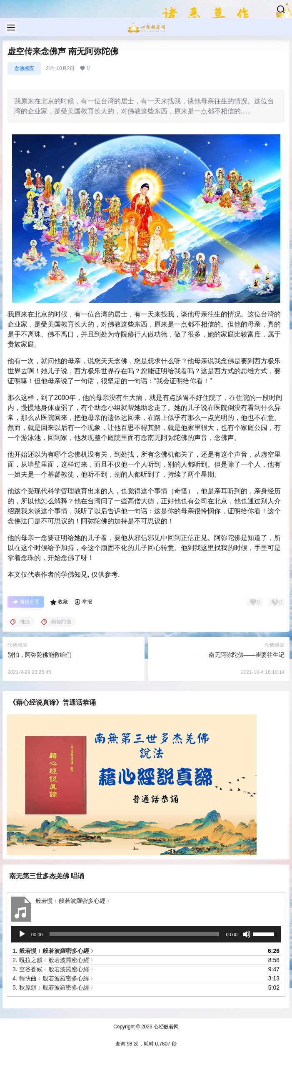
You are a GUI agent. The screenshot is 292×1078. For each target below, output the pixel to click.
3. (53, 969)
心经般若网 (165, 1027)
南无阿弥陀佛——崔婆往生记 (247, 654)
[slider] (135, 934)
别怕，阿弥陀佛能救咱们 (39, 654)
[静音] (246, 934)
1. (53, 950)
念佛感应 (24, 68)
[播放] (22, 934)
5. (53, 987)
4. (53, 978)
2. (53, 960)
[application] (146, 934)
